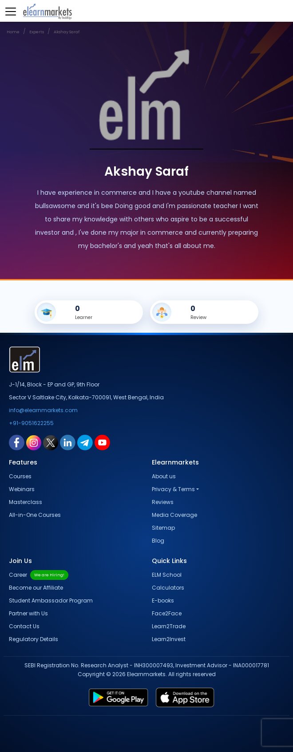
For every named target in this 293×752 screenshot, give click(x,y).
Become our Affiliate (36, 587)
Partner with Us (28, 613)
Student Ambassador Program (51, 600)
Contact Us (24, 626)
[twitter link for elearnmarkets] (50, 442)
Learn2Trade (169, 626)
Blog (158, 540)
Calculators (168, 587)
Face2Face (167, 613)
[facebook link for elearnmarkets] (16, 442)
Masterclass (25, 502)
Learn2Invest (169, 639)
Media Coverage (174, 515)
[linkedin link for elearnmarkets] (67, 442)
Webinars (22, 489)
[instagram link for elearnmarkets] (33, 442)
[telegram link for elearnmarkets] (85, 442)
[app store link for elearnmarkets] (217, 697)
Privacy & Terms (173, 489)
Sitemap (163, 528)
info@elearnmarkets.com (43, 410)
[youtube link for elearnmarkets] (102, 442)
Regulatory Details (33, 639)
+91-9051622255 (31, 423)
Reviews (163, 502)
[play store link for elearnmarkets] (86, 697)
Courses (20, 476)
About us (164, 476)
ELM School (167, 575)
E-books (163, 600)
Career (38, 575)
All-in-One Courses (35, 515)
